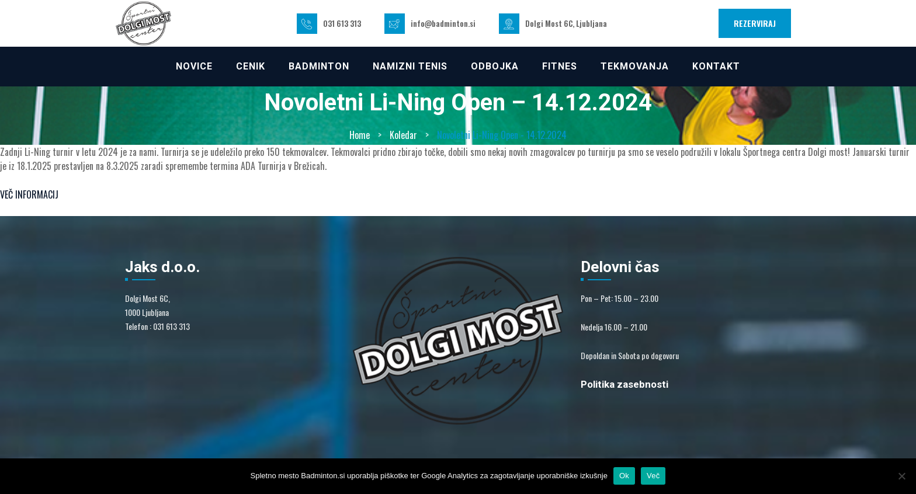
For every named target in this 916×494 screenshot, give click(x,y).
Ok (624, 475)
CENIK (250, 66)
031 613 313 (342, 23)
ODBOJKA (495, 66)
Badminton (319, 66)
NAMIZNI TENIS (410, 66)
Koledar (403, 135)
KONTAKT (716, 66)
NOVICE (194, 66)
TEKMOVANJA (635, 66)
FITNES (559, 66)
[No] (901, 476)
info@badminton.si (443, 23)
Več (653, 475)
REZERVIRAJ (755, 23)
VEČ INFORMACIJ (29, 194)
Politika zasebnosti (624, 384)
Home (359, 135)
